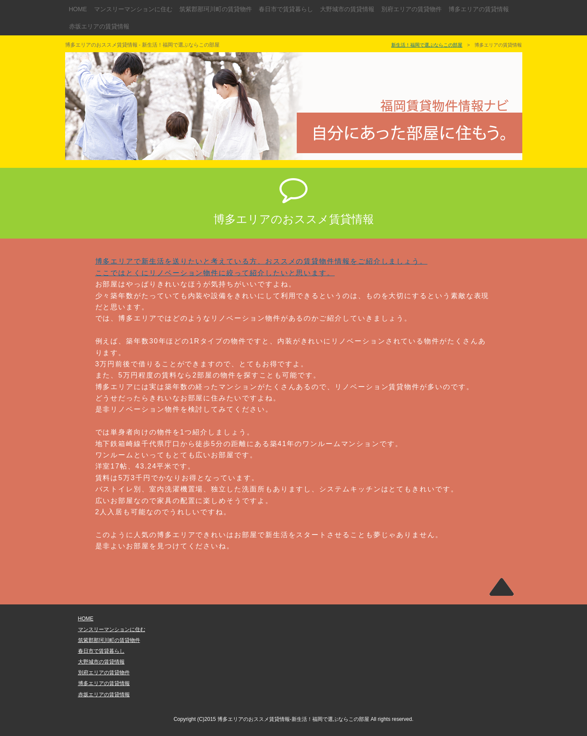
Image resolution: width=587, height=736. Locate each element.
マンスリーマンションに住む (133, 9)
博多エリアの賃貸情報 (479, 9)
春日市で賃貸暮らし (286, 9)
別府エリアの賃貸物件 (411, 9)
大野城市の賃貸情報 (347, 9)
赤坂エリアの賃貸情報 (99, 26)
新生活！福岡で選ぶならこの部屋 (426, 44)
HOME (78, 9)
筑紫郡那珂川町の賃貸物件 (215, 9)
